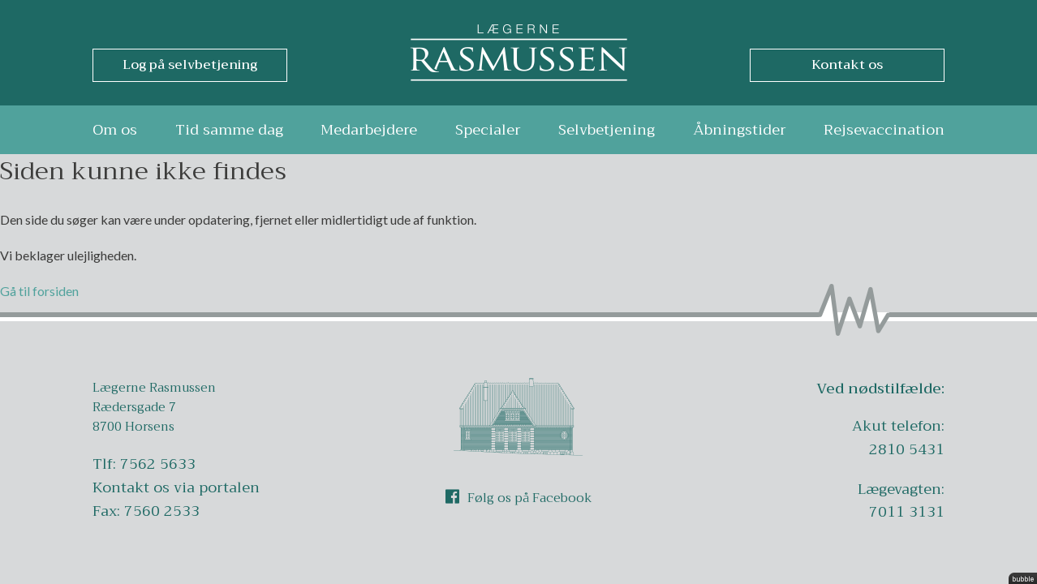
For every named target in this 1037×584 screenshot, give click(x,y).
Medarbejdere (369, 130)
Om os (115, 130)
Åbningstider (739, 130)
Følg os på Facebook (518, 498)
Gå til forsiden (39, 290)
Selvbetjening (606, 130)
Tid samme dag (229, 130)
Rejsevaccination (884, 130)
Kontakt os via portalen (176, 487)
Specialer (488, 130)
